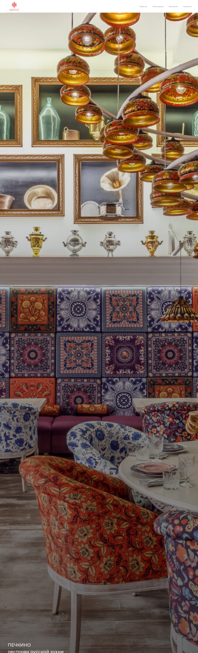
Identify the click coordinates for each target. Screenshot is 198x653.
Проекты (143, 6)
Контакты (187, 6)
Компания (173, 6)
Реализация (158, 6)
